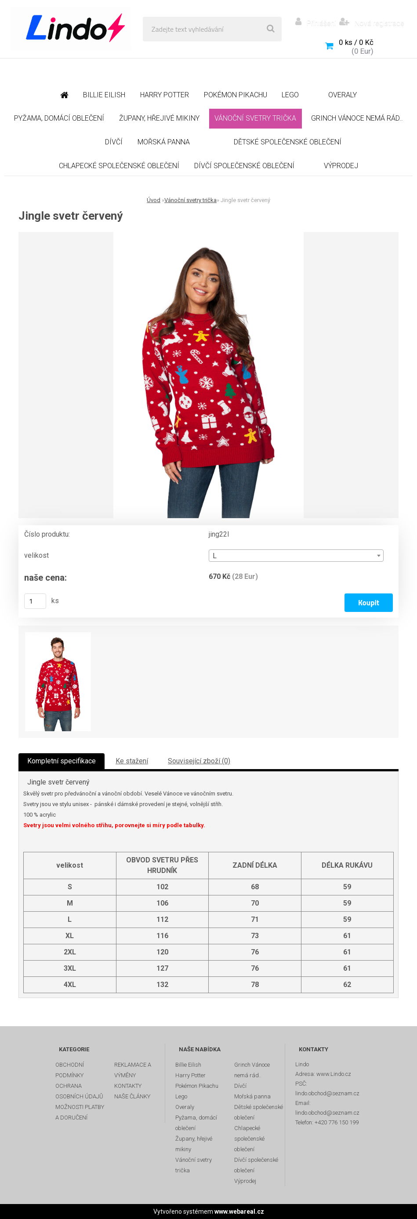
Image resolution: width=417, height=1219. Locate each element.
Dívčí (240, 1086)
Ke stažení (132, 761)
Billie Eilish (188, 1064)
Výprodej (245, 1181)
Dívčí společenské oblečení (256, 1165)
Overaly (184, 1107)
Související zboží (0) (199, 761)
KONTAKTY (127, 1086)
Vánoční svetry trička (190, 200)
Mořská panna (252, 1096)
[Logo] (71, 29)
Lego (181, 1096)
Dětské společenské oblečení (258, 1112)
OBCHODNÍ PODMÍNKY (69, 1070)
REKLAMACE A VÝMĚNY (132, 1070)
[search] (271, 29)
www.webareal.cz (239, 1211)
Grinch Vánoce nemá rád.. (252, 1070)
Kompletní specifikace (61, 761)
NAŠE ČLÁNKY (132, 1096)
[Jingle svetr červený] (208, 375)
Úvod (153, 200)
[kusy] (35, 601)
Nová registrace (378, 23)
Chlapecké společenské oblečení (249, 1139)
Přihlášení (321, 23)
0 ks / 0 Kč (356, 42)
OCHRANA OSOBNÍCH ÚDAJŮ (79, 1091)
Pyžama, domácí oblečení (196, 1122)
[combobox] (296, 555)
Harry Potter (190, 1075)
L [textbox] (215, 556)
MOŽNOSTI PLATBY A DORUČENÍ (79, 1112)
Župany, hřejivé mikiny (193, 1144)
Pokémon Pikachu (196, 1086)
